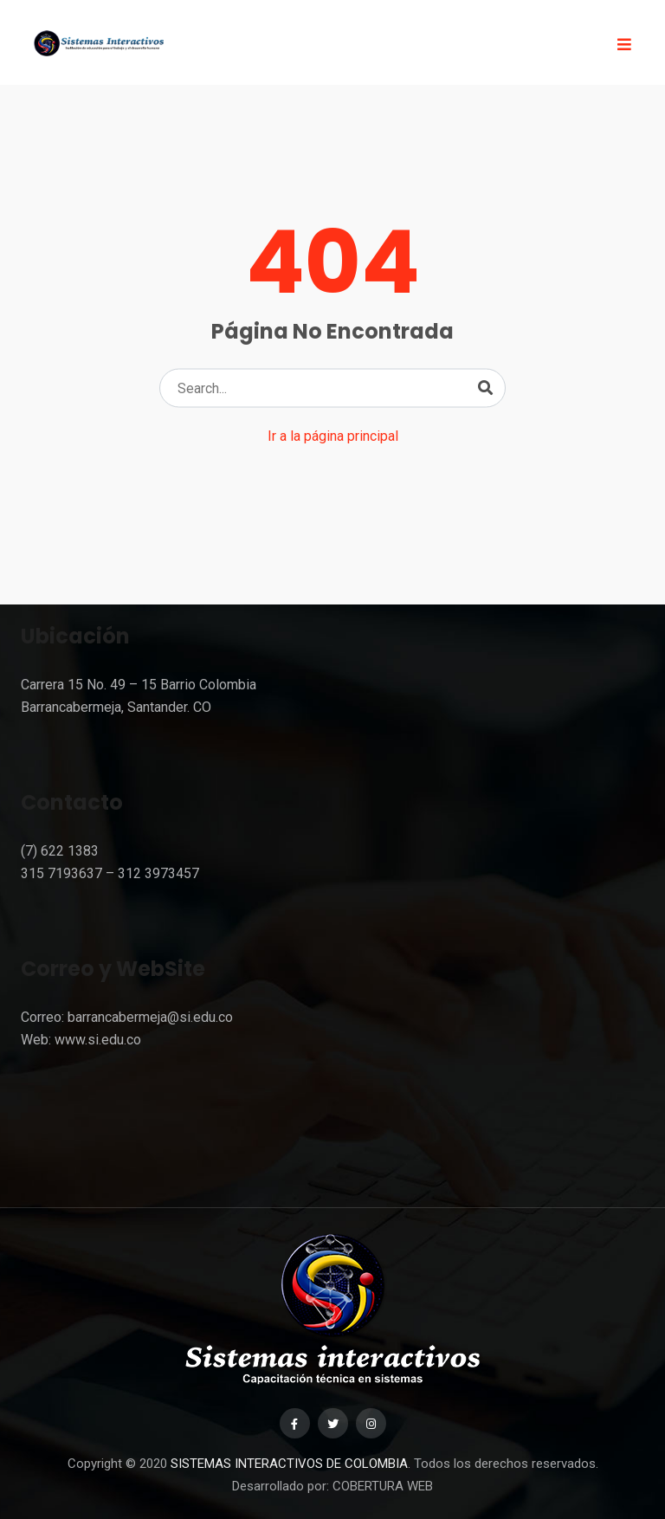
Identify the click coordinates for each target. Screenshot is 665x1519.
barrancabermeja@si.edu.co (150, 1017)
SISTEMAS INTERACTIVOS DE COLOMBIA (289, 1463)
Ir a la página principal (333, 436)
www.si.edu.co (98, 1039)
